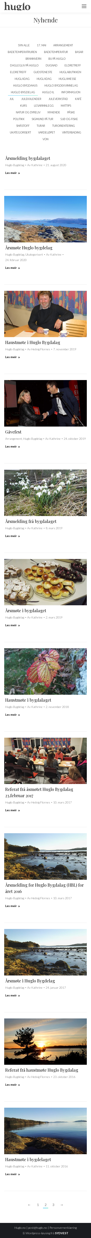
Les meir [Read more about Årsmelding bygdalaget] (12, 173)
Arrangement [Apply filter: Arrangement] (63, 45)
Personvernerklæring (63, 1227)
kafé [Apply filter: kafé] (78, 99)
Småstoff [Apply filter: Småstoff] (23, 125)
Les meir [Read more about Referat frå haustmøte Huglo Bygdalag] (12, 1084)
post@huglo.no (37, 1227)
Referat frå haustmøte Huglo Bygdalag (41, 1070)
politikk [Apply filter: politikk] (19, 119)
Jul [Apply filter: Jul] (11, 99)
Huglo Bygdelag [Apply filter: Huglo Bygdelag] (23, 92)
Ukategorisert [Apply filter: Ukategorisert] (20, 132)
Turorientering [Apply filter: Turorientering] (63, 125)
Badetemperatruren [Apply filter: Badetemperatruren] (22, 52)
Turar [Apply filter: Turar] (41, 125)
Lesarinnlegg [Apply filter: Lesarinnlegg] (44, 105)
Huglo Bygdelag (14, 165)
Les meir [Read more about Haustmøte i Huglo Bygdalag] (12, 357)
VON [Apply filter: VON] (45, 139)
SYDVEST (61, 1233)
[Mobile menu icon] (84, 6)
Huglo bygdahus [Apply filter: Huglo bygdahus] (25, 85)
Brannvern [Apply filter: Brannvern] (33, 58)
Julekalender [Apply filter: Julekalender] (31, 99)
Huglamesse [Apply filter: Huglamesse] (67, 78)
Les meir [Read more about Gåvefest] (12, 446)
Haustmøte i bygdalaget (28, 700)
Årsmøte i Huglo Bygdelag (30, 980)
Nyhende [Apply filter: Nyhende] (54, 112)
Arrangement (13, 438)
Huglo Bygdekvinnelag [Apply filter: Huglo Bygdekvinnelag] (61, 85)
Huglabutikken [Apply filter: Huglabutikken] (70, 72)
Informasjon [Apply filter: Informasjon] (70, 92)
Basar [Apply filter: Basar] (79, 52)
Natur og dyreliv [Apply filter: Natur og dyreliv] (28, 112)
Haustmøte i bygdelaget (28, 1159)
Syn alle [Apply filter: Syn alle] (24, 45)
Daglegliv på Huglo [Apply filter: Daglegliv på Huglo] (24, 65)
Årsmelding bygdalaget (27, 158)
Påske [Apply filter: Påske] (71, 112)
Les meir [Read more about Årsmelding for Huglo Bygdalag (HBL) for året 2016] (12, 906)
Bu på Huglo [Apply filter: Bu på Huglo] (57, 58)
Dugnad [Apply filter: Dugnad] (51, 65)
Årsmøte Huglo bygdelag (28, 247)
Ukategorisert (34, 254)
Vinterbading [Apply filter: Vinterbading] (71, 132)
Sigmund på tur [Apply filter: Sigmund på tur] (42, 119)
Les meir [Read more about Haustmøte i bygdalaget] (12, 714)
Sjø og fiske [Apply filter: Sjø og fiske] (69, 119)
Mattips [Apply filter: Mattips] (66, 105)
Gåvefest (13, 432)
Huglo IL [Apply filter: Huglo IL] (48, 92)
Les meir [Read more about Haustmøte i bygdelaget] (12, 1174)
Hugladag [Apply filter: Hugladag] (22, 78)
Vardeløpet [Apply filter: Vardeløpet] (46, 132)
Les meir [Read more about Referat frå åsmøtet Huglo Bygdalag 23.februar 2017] (12, 810)
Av (35, 165)
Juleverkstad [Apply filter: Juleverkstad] (58, 99)
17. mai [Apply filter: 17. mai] (41, 45)
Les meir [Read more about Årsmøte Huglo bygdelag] (12, 267)
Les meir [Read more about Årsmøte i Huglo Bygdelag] (12, 995)
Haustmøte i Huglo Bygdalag (32, 342)
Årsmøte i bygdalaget (25, 610)
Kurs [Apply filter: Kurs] (23, 105)
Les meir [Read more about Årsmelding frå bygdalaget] (12, 536)
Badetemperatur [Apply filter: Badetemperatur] (56, 52)
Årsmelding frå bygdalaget (30, 521)
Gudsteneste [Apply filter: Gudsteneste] (43, 72)
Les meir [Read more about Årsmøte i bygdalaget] (12, 625)
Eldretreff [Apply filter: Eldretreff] (73, 65)
